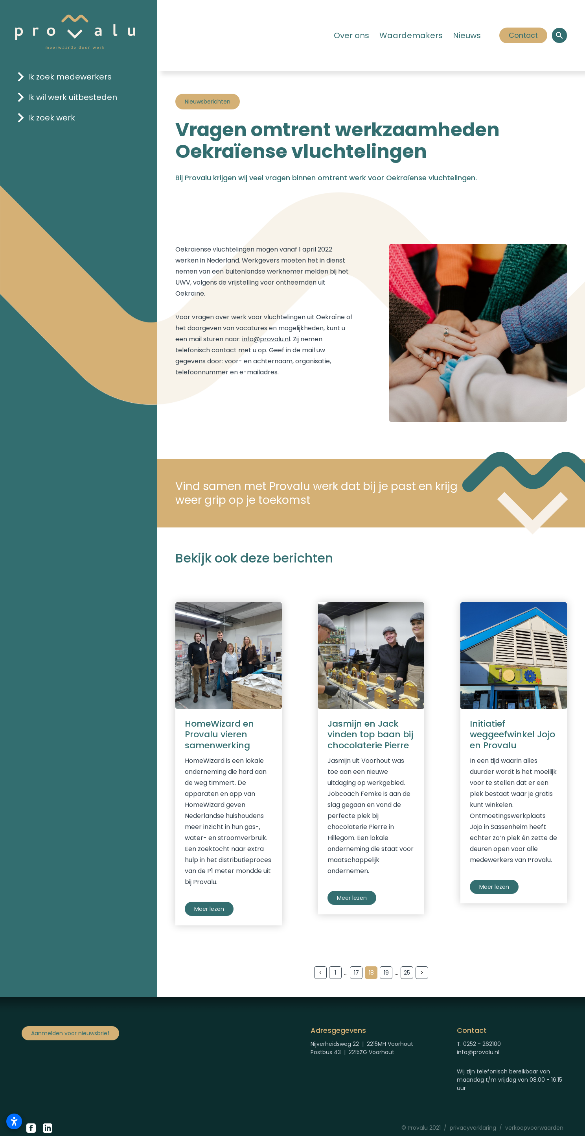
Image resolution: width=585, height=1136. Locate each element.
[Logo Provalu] (75, 31)
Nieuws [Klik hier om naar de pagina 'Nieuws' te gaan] (467, 35)
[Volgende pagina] (422, 972)
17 (356, 973)
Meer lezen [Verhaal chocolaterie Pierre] (352, 898)
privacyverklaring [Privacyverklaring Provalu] (473, 1128)
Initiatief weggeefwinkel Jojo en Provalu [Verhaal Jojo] (512, 734)
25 (407, 973)
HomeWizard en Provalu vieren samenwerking (219, 734)
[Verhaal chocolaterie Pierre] (371, 655)
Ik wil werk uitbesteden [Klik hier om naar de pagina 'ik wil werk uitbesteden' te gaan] (72, 97)
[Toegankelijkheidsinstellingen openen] (14, 1121)
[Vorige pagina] (320, 972)
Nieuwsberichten (207, 101)
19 (386, 973)
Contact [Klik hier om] (523, 35)
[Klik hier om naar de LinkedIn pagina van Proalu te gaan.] (47, 1128)
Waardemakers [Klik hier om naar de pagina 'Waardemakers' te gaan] (411, 35)
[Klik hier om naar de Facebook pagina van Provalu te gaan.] (31, 1128)
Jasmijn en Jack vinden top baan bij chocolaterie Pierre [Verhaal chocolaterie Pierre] (370, 734)
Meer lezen (209, 909)
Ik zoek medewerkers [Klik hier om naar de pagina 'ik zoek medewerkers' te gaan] (70, 76)
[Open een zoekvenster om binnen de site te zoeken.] (559, 35)
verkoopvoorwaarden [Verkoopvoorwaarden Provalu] (534, 1128)
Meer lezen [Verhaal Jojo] (494, 887)
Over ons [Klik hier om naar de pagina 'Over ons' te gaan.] (351, 35)
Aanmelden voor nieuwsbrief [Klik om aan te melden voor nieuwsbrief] (70, 1033)
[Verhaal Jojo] (513, 655)
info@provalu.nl (266, 339)
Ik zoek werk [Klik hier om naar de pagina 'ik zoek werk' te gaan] (51, 117)
